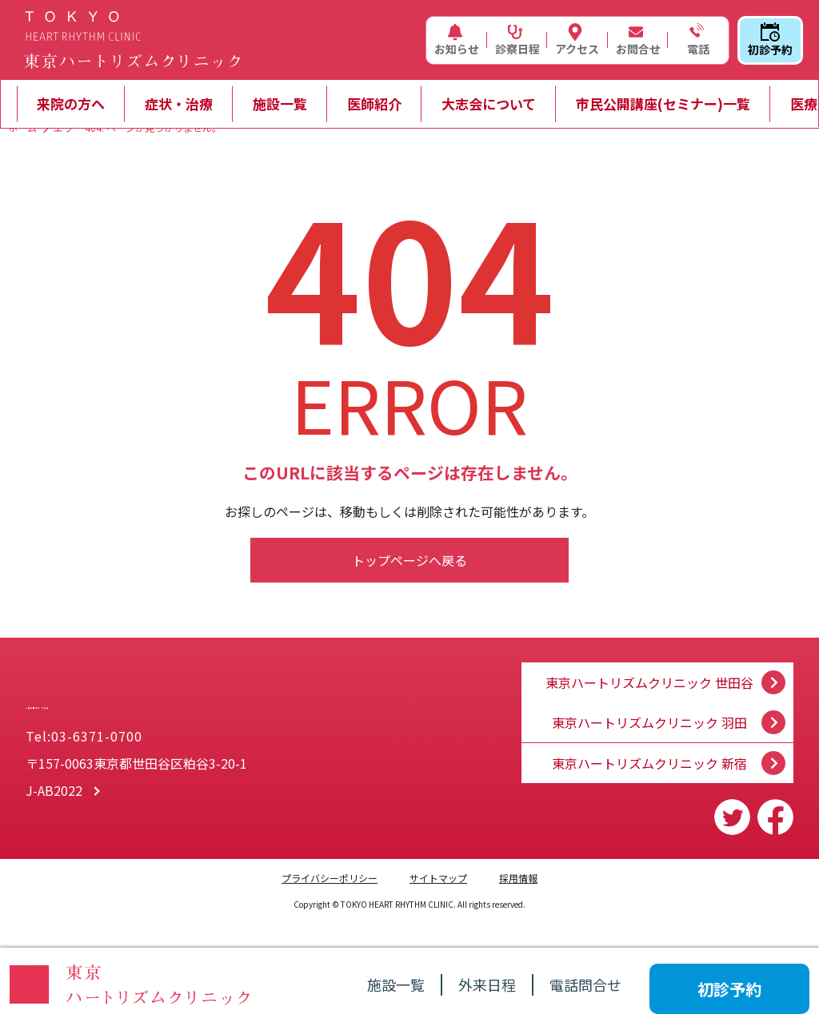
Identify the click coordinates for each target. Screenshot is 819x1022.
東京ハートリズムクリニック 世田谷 (649, 667)
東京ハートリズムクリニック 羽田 (649, 715)
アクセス (577, 40)
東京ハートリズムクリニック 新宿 (649, 763)
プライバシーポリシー (330, 878)
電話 (697, 40)
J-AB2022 (54, 793)
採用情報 (518, 878)
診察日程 (517, 40)
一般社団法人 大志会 (177, 696)
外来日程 (487, 984)
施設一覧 (280, 103)
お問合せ (638, 40)
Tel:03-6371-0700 (84, 739)
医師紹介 (374, 103)
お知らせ (456, 40)
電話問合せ (585, 984)
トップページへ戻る (409, 560)
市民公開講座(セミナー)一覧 (663, 103)
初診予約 (770, 40)
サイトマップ (438, 878)
